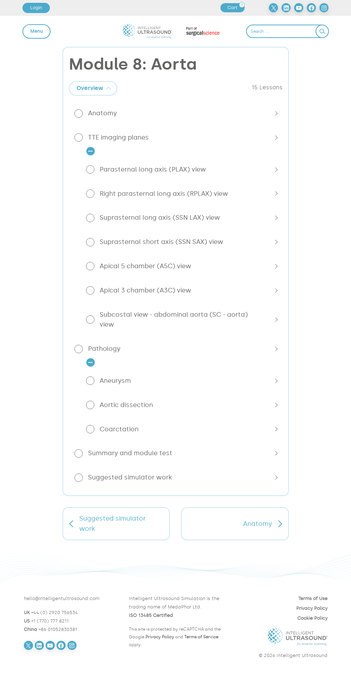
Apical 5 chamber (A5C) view (145, 266)
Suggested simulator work (130, 477)
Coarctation (119, 429)
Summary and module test (130, 453)
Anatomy (102, 113)
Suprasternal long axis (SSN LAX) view (160, 217)
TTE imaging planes (118, 137)
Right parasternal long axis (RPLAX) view (164, 194)
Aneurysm (115, 381)
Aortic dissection (126, 405)
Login (36, 7)
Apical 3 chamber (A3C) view (145, 290)
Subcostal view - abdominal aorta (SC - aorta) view (174, 320)
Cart (236, 7)
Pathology (104, 349)
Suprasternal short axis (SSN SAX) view (161, 242)
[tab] (93, 88)
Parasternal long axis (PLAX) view (153, 169)
